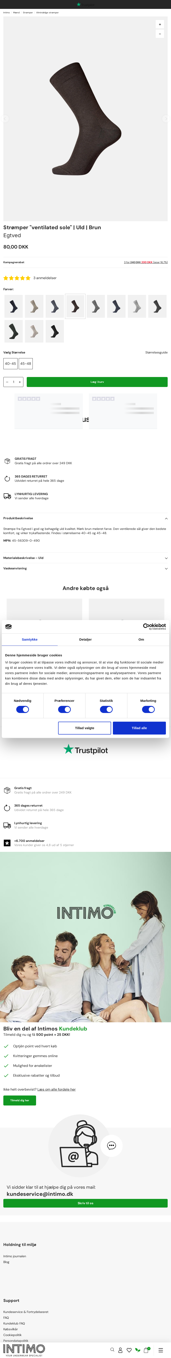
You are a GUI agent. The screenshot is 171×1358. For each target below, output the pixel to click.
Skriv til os (85, 1203)
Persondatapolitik (15, 1341)
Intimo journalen (14, 1256)
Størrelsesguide (156, 352)
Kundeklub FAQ (14, 1323)
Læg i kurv (97, 382)
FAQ (6, 1318)
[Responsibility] (137, 1350)
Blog (6, 1262)
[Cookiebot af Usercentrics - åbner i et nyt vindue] (146, 626)
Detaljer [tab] (85, 639)
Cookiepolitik (12, 1335)
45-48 (25, 363)
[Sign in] (120, 1350)
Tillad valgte (84, 728)
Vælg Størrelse (14, 352)
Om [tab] (141, 639)
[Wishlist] (129, 1350)
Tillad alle (139, 728)
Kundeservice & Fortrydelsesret (25, 1312)
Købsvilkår (10, 1329)
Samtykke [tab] (30, 639)
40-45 (10, 363)
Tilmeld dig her (19, 1100)
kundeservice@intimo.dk (40, 1193)
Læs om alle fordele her (56, 1089)
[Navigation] (161, 1350)
